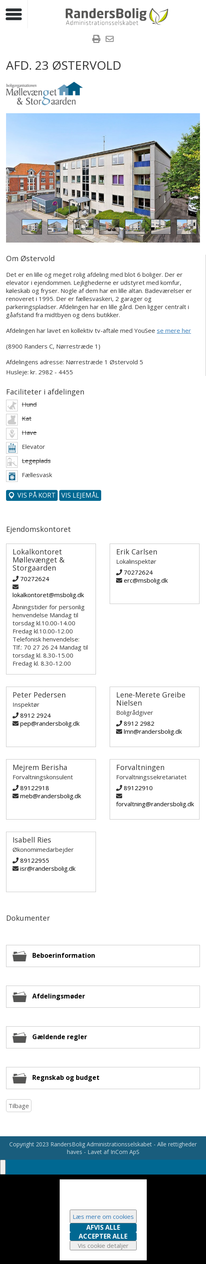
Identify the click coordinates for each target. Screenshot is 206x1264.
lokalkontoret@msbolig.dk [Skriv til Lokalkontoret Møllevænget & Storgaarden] (48, 595)
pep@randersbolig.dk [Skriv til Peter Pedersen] (49, 723)
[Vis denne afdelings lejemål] (80, 495)
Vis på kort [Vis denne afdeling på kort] (36, 495)
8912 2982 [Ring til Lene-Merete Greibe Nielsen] (139, 723)
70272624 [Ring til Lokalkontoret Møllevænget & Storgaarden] (34, 579)
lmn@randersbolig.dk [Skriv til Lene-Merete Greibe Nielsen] (153, 731)
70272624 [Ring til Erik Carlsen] (138, 572)
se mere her (174, 330)
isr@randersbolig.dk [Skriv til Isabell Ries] (47, 868)
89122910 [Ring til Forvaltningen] (138, 788)
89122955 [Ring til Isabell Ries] (34, 860)
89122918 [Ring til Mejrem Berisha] (34, 788)
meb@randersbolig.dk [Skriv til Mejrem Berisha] (50, 796)
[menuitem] (96, 40)
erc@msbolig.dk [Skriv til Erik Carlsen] (146, 580)
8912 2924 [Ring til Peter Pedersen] (35, 715)
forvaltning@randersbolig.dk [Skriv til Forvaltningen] (155, 804)
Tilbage (18, 1106)
